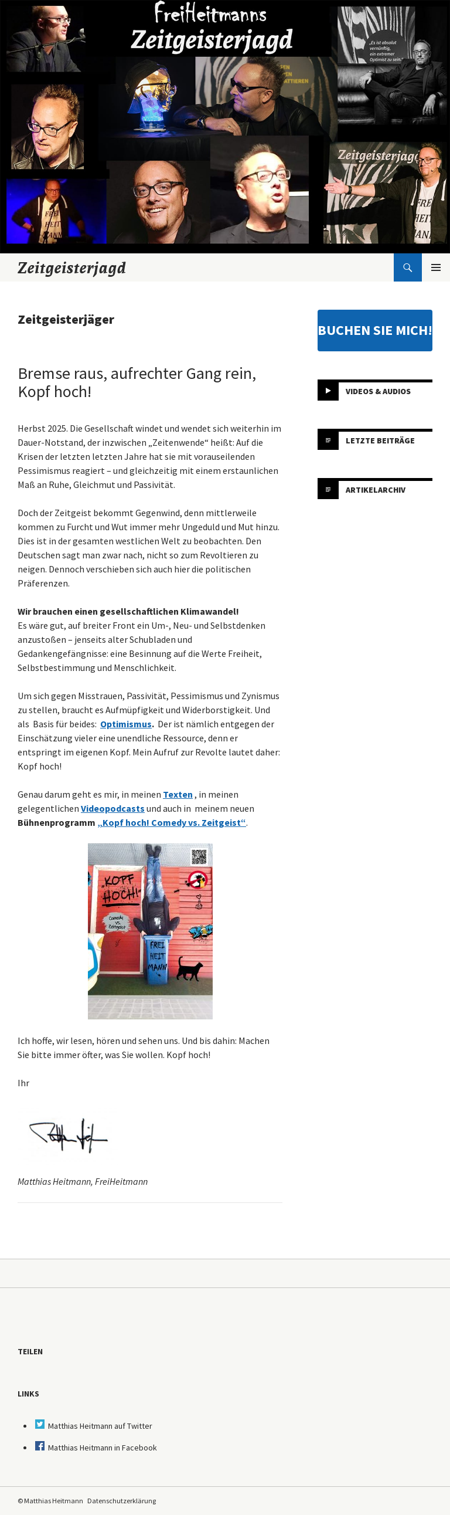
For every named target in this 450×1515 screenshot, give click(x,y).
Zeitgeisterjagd (72, 267)
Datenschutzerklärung (121, 1500)
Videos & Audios (378, 391)
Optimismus (126, 724)
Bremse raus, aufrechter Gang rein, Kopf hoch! (137, 382)
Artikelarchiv (375, 489)
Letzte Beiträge (380, 440)
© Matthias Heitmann (50, 1500)
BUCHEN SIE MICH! (375, 330)
